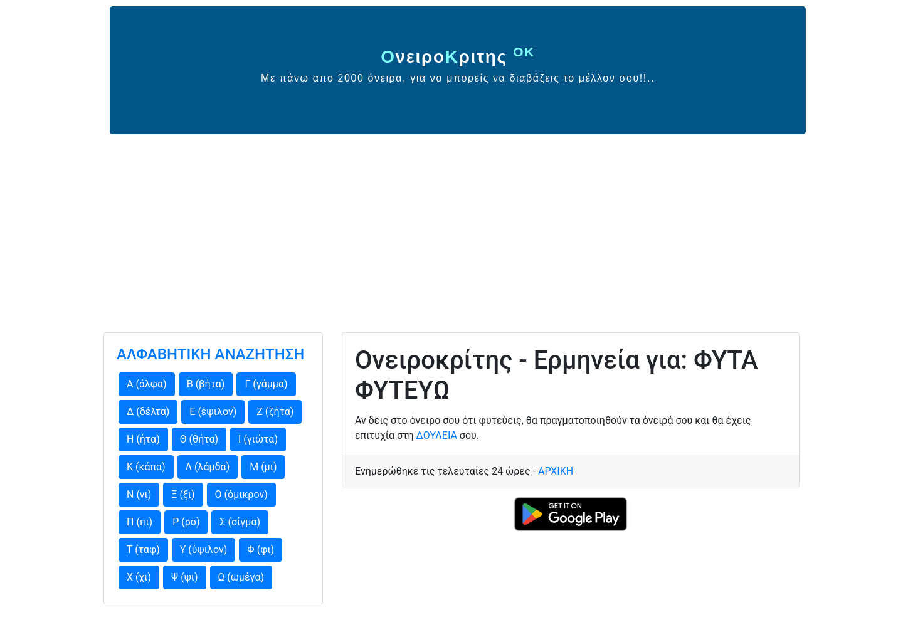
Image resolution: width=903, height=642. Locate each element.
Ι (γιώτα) (258, 439)
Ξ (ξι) (182, 494)
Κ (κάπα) (146, 467)
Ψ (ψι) (184, 577)
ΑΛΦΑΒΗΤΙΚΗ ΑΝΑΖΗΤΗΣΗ (210, 354)
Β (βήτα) (206, 384)
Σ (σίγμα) (239, 522)
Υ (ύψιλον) (204, 549)
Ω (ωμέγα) (241, 577)
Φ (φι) (260, 549)
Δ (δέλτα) (148, 412)
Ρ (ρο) (185, 522)
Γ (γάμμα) (266, 384)
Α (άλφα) (147, 384)
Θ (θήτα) (199, 439)
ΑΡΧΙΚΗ (555, 471)
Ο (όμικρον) (241, 494)
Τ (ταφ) (143, 549)
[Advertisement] (451, 228)
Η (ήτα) (143, 439)
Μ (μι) (263, 467)
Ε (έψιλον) (212, 412)
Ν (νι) (139, 494)
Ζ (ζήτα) (274, 412)
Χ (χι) (139, 577)
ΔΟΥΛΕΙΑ (436, 435)
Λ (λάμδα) (208, 467)
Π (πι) (139, 522)
